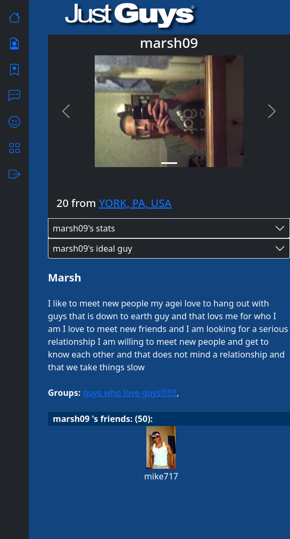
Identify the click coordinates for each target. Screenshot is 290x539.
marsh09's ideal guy (92, 248)
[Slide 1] (169, 163)
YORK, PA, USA (135, 203)
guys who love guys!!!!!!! (130, 393)
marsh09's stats (84, 228)
